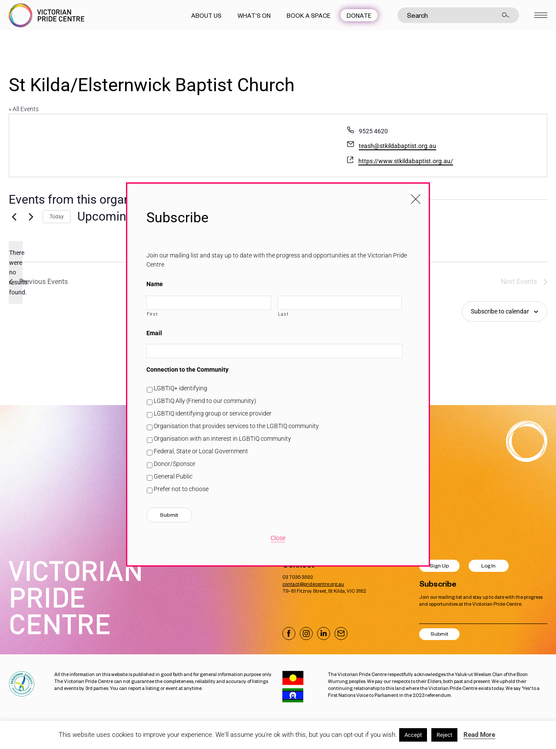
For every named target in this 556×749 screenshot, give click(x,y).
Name (154, 283)
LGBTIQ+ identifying (180, 388)
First (152, 314)
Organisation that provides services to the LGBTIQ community (236, 425)
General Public (173, 476)
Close (278, 538)
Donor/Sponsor (174, 463)
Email (154, 333)
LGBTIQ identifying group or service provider (212, 413)
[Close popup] (415, 196)
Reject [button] (444, 735)
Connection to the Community (187, 369)
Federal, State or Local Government (201, 451)
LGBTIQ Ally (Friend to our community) (205, 400)
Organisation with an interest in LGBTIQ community (222, 438)
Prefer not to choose (181, 488)
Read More (479, 735)
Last (283, 314)
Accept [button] (413, 735)
